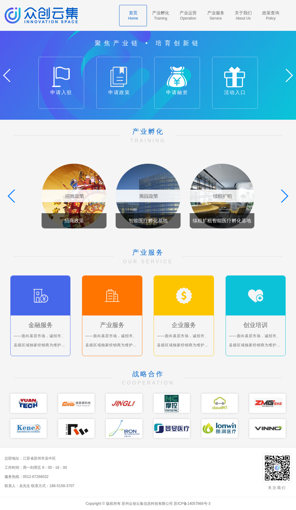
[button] (289, 75)
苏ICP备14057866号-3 (192, 503)
